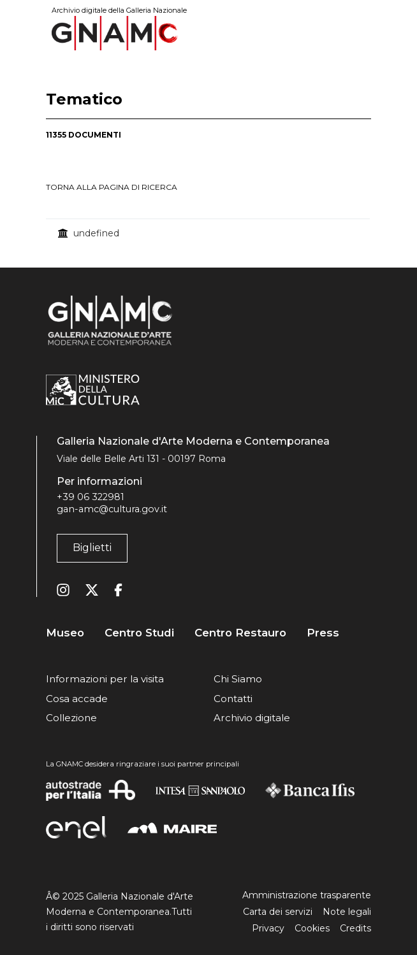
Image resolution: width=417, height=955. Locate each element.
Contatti (233, 699)
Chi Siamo (238, 679)
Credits (355, 928)
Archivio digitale (252, 718)
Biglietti (92, 548)
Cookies (312, 928)
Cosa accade (77, 699)
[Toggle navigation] (362, 32)
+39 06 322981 (90, 497)
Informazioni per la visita (105, 679)
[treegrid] (208, 233)
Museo (65, 633)
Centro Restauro (240, 633)
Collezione (71, 718)
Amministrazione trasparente (306, 895)
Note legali (347, 911)
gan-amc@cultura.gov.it (112, 509)
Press (323, 633)
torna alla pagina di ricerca (111, 187)
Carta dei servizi (277, 911)
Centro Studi (139, 633)
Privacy (268, 928)
